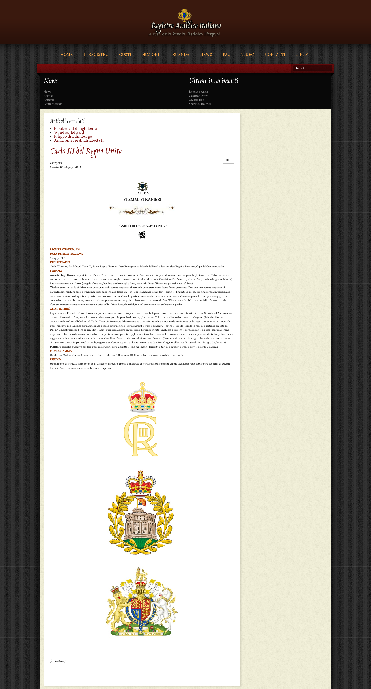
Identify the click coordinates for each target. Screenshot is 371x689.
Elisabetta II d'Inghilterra (75, 128)
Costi (125, 54)
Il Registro (96, 54)
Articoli (49, 100)
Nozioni (150, 54)
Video (247, 54)
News (206, 54)
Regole (48, 96)
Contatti (275, 54)
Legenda (179, 54)
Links (302, 54)
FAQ (226, 54)
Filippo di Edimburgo (73, 136)
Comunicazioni (53, 104)
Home (66, 54)
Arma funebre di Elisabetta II (79, 140)
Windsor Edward (69, 132)
